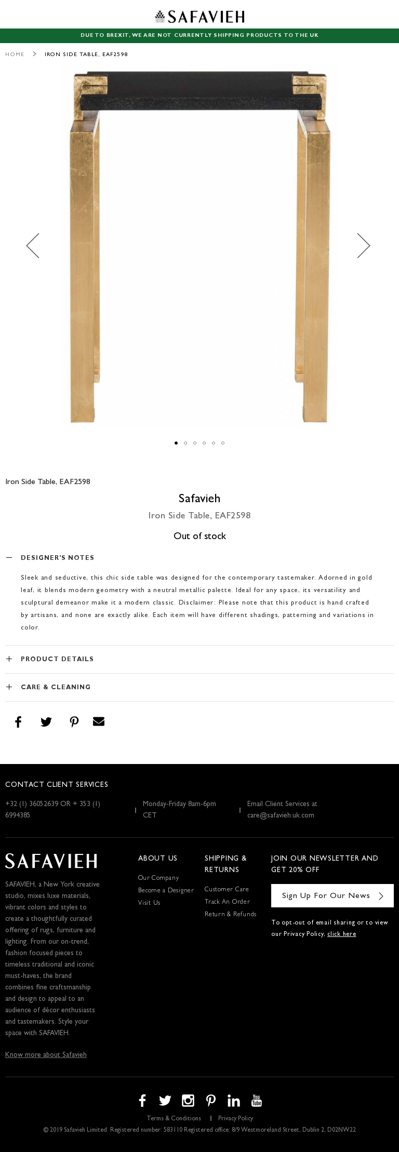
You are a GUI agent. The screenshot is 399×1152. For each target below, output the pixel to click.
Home (14, 55)
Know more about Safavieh (46, 1055)
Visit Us (149, 904)
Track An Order (227, 903)
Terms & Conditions (174, 1119)
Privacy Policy (235, 1119)
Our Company (158, 879)
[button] (38, 245)
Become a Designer (166, 891)
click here (341, 935)
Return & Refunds (231, 915)
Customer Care (227, 890)
